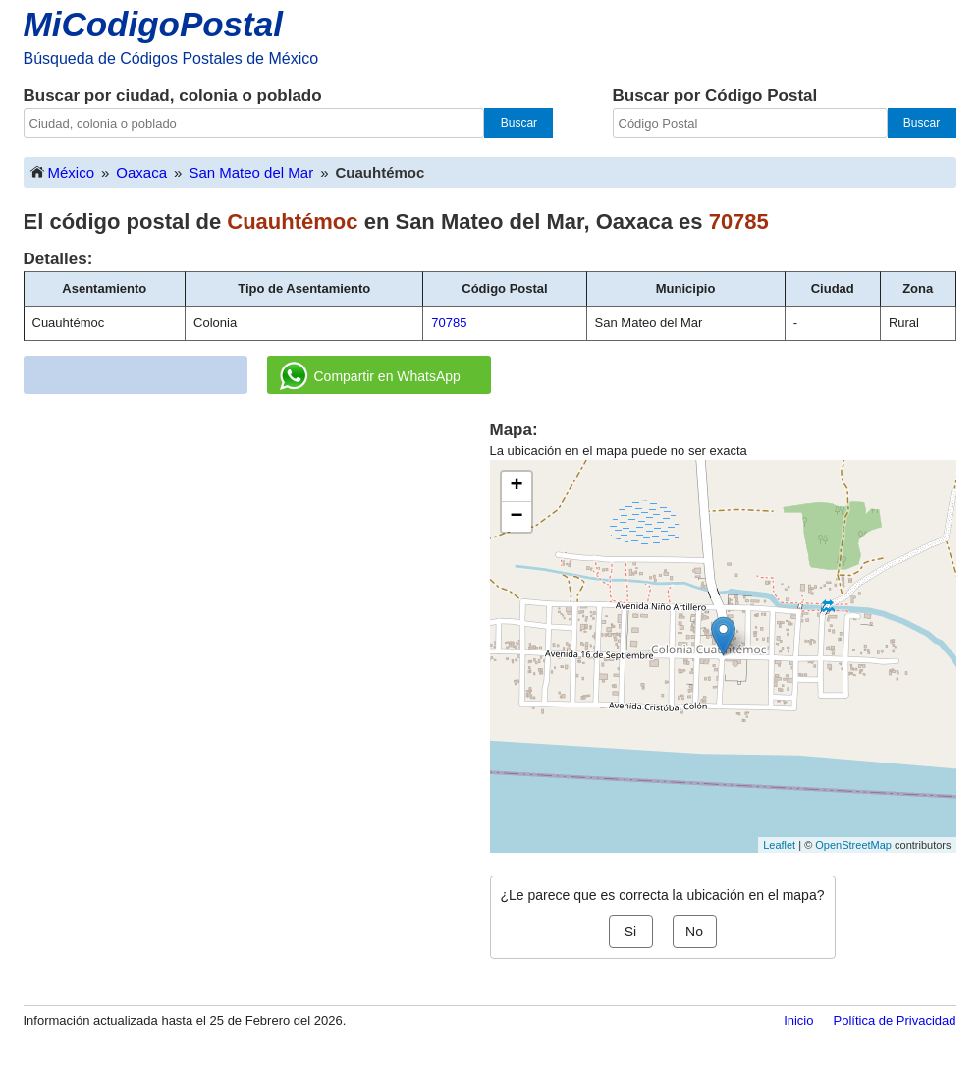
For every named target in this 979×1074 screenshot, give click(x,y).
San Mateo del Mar (251, 172)
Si (630, 931)
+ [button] (516, 486)
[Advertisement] (256, 556)
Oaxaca (141, 172)
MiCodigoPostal (153, 24)
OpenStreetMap (853, 845)
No (694, 931)
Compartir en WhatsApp (370, 376)
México (61, 171)
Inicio (798, 1020)
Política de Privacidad (894, 1020)
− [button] (516, 517)
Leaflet (779, 845)
